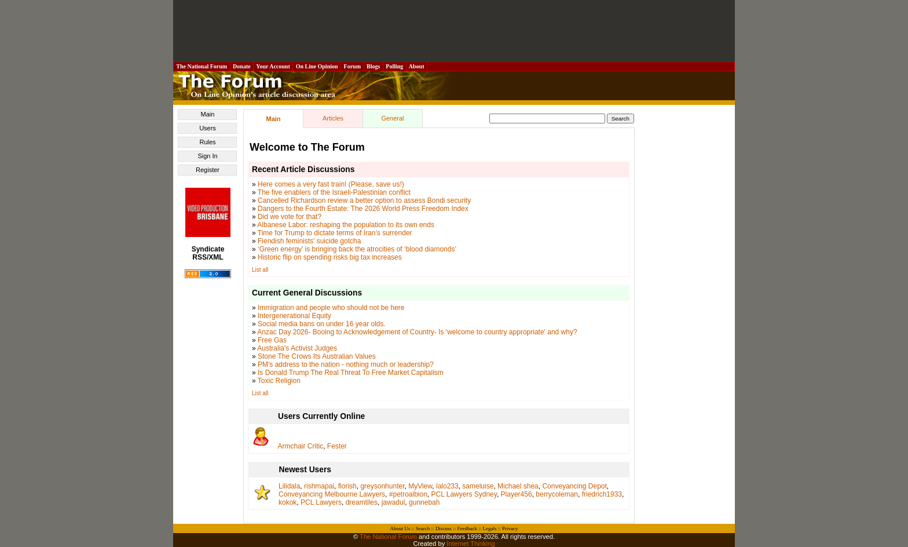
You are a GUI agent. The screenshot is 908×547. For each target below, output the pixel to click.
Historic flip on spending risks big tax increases (330, 257)
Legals (489, 528)
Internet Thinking (470, 543)
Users (207, 128)
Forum (352, 66)
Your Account (273, 66)
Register (207, 169)
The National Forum (202, 66)
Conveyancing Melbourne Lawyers (332, 494)
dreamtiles (362, 502)
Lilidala (289, 486)
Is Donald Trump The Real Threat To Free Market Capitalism (351, 373)
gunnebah (424, 502)
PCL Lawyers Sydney (464, 494)
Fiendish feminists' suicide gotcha (309, 241)
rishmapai (319, 486)
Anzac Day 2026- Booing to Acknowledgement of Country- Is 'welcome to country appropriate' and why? (417, 332)
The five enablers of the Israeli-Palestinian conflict (334, 192)
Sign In (207, 155)
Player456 (516, 494)
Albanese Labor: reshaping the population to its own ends (345, 225)
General (392, 118)
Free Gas (272, 340)
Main (208, 114)
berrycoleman (557, 494)
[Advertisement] (454, 31)
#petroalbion (408, 494)
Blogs (373, 66)
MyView (420, 486)
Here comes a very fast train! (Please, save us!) (331, 184)
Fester (337, 446)
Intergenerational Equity (294, 316)
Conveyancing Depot (574, 486)
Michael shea (518, 486)
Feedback (467, 528)
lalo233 (447, 486)
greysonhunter (382, 486)
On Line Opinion (316, 66)
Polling (395, 66)
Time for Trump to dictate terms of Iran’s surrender (335, 233)
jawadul (393, 502)
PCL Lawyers (321, 502)
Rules (207, 141)
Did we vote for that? (289, 217)
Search (423, 528)
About (417, 66)
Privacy (510, 528)
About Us (400, 528)
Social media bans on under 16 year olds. (322, 324)
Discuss (443, 528)
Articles (333, 118)
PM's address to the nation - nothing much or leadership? (346, 364)
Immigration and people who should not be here (331, 308)
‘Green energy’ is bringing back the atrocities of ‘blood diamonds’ (357, 249)
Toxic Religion (279, 381)
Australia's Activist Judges (297, 348)
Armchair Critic (301, 446)
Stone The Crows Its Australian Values (317, 356)
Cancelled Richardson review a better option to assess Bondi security (364, 200)
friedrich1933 (602, 494)
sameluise (477, 486)
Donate (242, 66)
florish (347, 486)
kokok (287, 502)
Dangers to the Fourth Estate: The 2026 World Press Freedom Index (363, 209)
